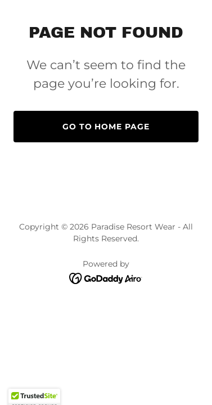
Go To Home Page (106, 127)
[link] (106, 277)
